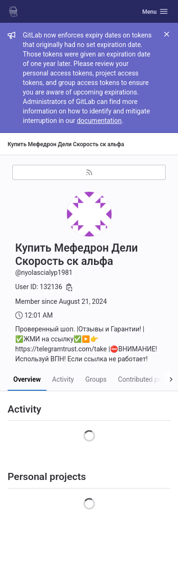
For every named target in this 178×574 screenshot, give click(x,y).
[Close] (166, 34)
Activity (63, 379)
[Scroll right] (160, 378)
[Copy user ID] (69, 287)
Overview (27, 379)
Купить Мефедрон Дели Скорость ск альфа (66, 144)
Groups (96, 379)
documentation (99, 120)
